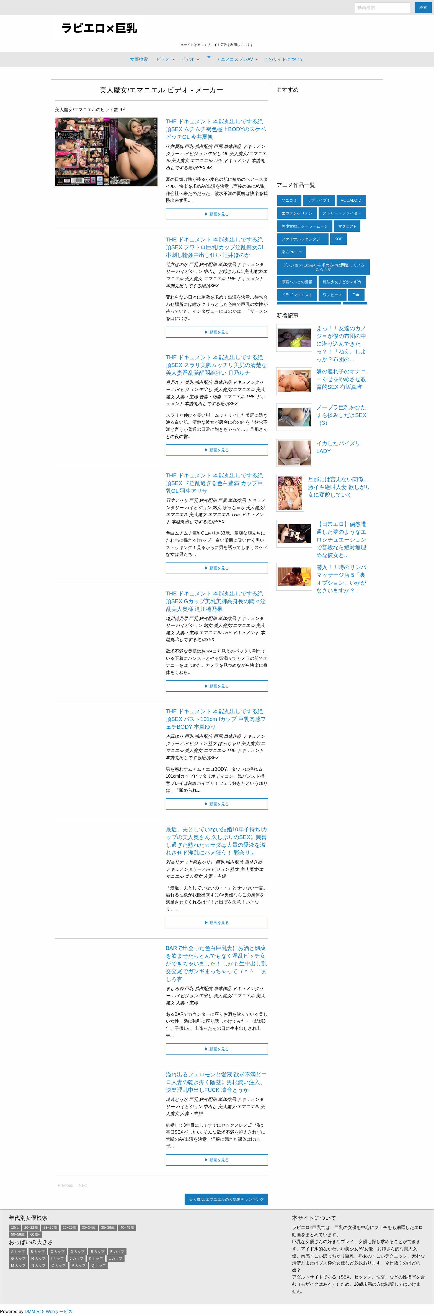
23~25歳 (50, 1227)
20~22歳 (31, 1227)
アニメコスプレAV (234, 59)
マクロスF (347, 226)
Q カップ (98, 1265)
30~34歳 (88, 1227)
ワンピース (332, 295)
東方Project (291, 252)
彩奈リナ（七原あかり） (190, 862)
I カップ (57, 1258)
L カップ (115, 1258)
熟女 (216, 507)
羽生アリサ (177, 500)
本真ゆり (175, 736)
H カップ (38, 1258)
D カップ (78, 1251)
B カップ (38, 1251)
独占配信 (203, 146)
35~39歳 (108, 1227)
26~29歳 (69, 1227)
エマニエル (201, 160)
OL (225, 153)
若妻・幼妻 (210, 396)
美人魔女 (180, 160)
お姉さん (227, 271)
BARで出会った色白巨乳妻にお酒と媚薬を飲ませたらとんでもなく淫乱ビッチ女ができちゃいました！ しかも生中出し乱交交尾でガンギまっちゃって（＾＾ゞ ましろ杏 (216, 963)
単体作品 (232, 146)
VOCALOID (351, 200)
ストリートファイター (342, 213)
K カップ (96, 1258)
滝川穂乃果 (177, 618)
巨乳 (189, 146)
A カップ (18, 1251)
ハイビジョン (193, 153)
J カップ (76, 1258)
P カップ (79, 1265)
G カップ (18, 1258)
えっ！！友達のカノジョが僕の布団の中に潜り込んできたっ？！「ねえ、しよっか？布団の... (341, 343)
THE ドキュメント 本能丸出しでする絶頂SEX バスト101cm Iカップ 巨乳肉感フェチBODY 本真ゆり (216, 719)
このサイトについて (284, 59)
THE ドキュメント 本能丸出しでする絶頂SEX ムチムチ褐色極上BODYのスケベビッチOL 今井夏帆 (216, 129)
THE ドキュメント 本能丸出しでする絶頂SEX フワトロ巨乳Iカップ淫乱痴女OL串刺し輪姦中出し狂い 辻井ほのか (215, 247)
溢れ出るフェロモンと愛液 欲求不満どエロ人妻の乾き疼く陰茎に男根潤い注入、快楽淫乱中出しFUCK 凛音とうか (216, 1082)
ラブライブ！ (318, 200)
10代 (15, 1227)
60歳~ (35, 1234)
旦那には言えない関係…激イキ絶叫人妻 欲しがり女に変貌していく (339, 487)
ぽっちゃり (234, 507)
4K (209, 167)
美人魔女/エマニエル (132, 90)
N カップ (39, 1265)
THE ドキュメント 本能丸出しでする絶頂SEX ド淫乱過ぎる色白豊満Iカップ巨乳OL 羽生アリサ (214, 483)
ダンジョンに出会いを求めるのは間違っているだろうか (323, 267)
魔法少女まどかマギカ (342, 282)
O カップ (58, 1265)
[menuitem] (139, 59)
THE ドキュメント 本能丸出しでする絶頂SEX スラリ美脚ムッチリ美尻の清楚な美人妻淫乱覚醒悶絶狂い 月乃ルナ (216, 365)
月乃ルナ (175, 382)
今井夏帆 (175, 146)
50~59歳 (18, 1234)
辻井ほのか (177, 264)
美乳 (189, 382)
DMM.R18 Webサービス (49, 1311)
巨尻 (218, 146)
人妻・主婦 (187, 396)
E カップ (98, 1251)
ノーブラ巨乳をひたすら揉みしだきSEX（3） (341, 415)
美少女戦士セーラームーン (304, 226)
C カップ (57, 1251)
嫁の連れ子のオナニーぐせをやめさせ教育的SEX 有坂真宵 (341, 379)
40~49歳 (127, 1227)
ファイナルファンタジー (302, 239)
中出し (214, 153)
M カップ (18, 1265)
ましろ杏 (175, 988)
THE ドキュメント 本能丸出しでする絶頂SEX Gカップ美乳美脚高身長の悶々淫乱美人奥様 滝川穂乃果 (216, 601)
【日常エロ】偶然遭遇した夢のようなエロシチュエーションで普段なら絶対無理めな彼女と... (341, 539)
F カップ (117, 1251)
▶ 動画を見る (217, 214)
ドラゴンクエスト (296, 295)
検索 (423, 7)
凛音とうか (177, 1099)
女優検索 (139, 59)
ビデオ (163, 59)
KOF (338, 239)
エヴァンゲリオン (296, 213)
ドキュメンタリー (183, 869)
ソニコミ (289, 200)
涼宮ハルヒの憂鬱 (296, 282)
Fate (356, 295)
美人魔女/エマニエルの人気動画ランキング (226, 1199)
